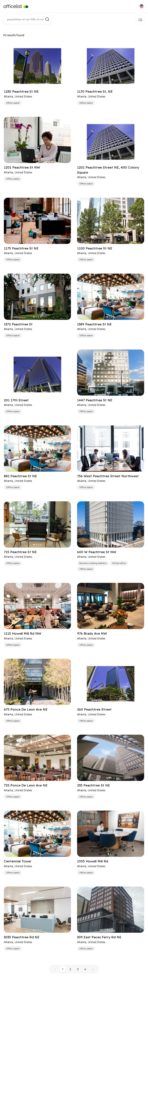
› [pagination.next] (92, 969)
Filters (140, 19)
